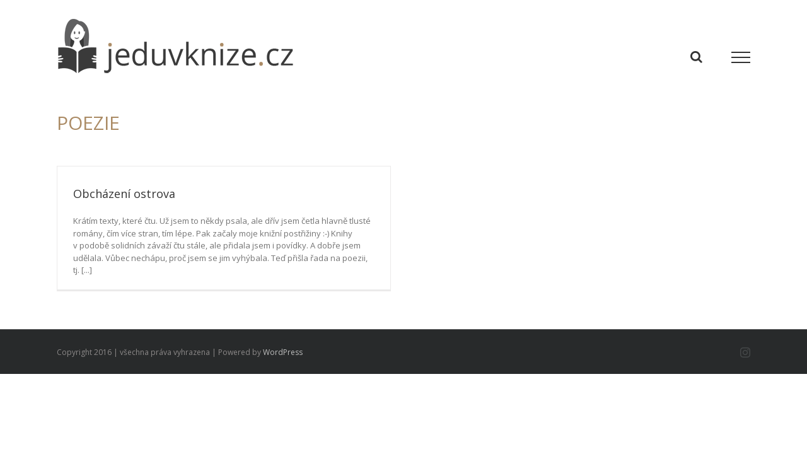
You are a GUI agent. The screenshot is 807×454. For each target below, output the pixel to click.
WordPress (283, 352)
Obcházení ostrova (124, 193)
